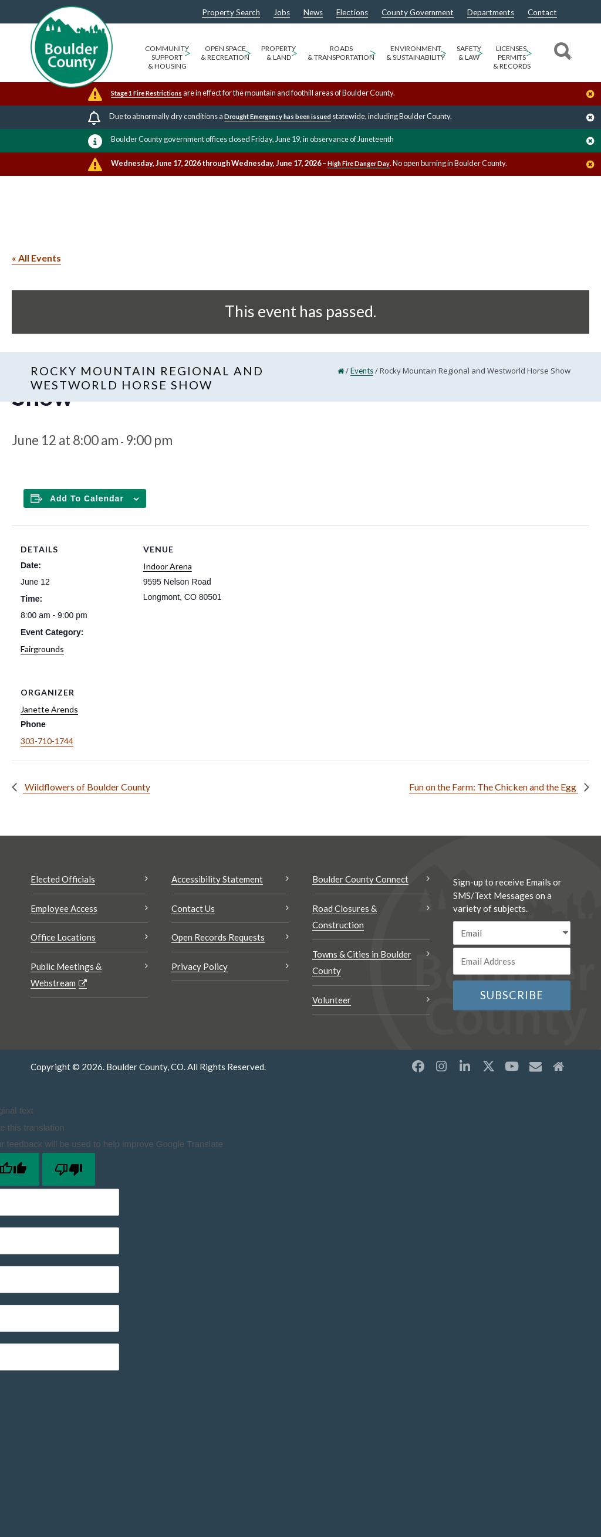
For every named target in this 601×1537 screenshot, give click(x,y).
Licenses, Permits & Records (512, 57)
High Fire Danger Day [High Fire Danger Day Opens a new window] (358, 163)
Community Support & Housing (167, 57)
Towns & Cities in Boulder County (361, 962)
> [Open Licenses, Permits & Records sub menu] (529, 52)
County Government (417, 13)
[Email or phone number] (511, 961)
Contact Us (193, 908)
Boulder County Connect (360, 879)
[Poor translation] (68, 1169)
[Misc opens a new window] (535, 1066)
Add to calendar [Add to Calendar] (87, 498)
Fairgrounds (42, 649)
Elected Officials (63, 879)
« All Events (36, 257)
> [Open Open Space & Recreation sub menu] (248, 52)
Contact (542, 13)
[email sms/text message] (511, 933)
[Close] (593, 95)
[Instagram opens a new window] (441, 1066)
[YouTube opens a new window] (512, 1066)
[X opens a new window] (488, 1066)
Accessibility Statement (217, 879)
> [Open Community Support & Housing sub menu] (187, 52)
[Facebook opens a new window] (418, 1066)
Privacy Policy (199, 966)
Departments (490, 13)
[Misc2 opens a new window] (558, 1066)
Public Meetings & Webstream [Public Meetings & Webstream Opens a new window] (66, 975)
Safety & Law (469, 53)
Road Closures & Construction (344, 917)
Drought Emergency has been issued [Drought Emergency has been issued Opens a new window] (277, 116)
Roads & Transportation (341, 53)
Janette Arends (49, 709)
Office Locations (63, 937)
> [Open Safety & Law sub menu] (479, 52)
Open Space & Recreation (225, 53)
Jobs (282, 13)
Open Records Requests (218, 937)
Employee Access (64, 908)
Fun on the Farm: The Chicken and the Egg (493, 786)
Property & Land (278, 53)
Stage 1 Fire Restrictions (146, 93)
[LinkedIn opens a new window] (465, 1066)
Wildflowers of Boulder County (86, 786)
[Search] (560, 52)
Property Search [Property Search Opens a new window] (231, 13)
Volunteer (331, 1000)
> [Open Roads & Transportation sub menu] (373, 52)
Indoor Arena (167, 566)
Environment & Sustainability (415, 53)
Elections (352, 13)
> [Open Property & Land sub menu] (294, 52)
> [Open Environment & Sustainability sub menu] (443, 52)
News (313, 13)
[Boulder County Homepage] (72, 47)
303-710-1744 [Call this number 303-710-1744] (47, 741)
